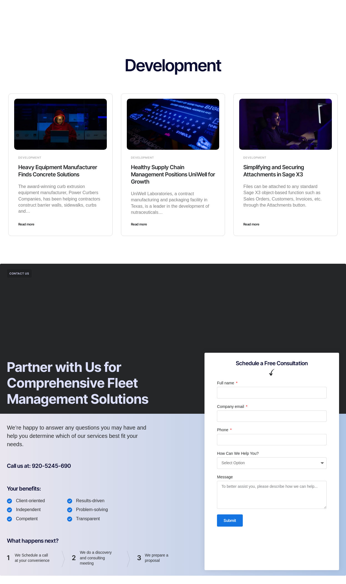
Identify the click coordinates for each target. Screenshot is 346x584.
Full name (226, 383)
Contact (211, 9)
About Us (162, 9)
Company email (231, 406)
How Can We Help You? (238, 453)
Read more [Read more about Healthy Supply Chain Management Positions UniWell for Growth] (139, 224)
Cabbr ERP (133, 9)
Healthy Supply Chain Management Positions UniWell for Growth (173, 174)
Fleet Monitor (101, 9)
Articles (187, 9)
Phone (223, 430)
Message (225, 477)
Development (29, 157)
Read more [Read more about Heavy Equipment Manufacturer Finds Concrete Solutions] (26, 224)
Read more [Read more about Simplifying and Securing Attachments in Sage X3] (251, 224)
